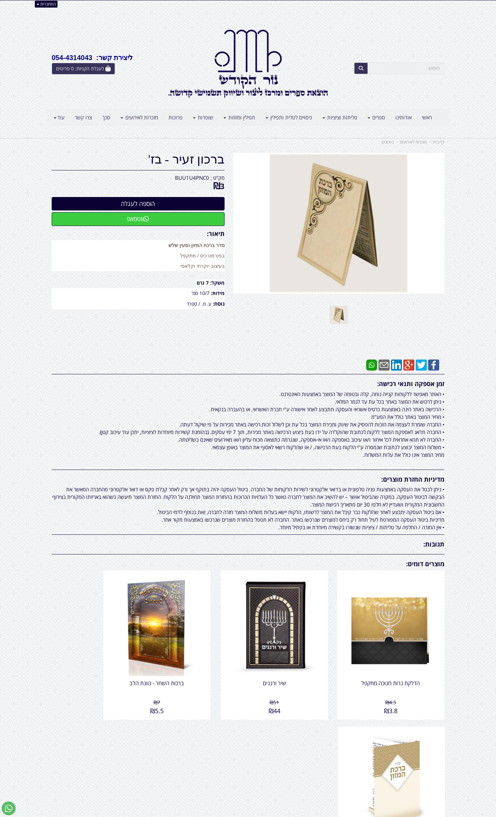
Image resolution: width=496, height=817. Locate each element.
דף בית (438, 142)
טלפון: (337, 752)
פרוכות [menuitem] (175, 117)
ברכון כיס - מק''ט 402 (97, 666)
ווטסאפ (138, 219)
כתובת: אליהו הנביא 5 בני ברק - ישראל (305, 745)
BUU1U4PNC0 (192, 177)
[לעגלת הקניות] (83, 69)
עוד (59, 117)
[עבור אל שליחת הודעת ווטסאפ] (9, 808)
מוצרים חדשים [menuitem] (429, 745)
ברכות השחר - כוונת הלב (197, 666)
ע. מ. (206, 304)
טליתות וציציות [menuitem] (339, 117)
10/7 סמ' (201, 293)
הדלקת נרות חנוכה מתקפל (399, 666)
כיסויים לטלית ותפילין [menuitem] (289, 117)
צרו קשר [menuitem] (83, 117)
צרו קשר (332, 727)
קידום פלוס (238, 812)
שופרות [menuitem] (203, 117)
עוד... (135, 727)
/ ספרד (193, 304)
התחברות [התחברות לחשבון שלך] (46, 4)
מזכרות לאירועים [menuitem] (139, 117)
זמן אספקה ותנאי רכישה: (410, 384)
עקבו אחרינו (226, 727)
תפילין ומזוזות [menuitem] (239, 117)
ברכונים (388, 142)
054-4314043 (313, 752)
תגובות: (433, 544)
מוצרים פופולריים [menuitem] (427, 737)
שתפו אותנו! (230, 745)
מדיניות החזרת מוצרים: (412, 479)
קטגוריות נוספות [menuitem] (427, 774)
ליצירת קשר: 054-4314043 (92, 57)
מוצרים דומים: (425, 564)
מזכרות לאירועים (413, 142)
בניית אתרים (220, 812)
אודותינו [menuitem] (403, 117)
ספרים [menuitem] (376, 117)
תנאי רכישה (332, 760)
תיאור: (216, 233)
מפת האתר (429, 727)
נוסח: (219, 303)
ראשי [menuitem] (427, 117)
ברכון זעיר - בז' (186, 159)
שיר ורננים (298, 666)
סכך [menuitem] (106, 117)
